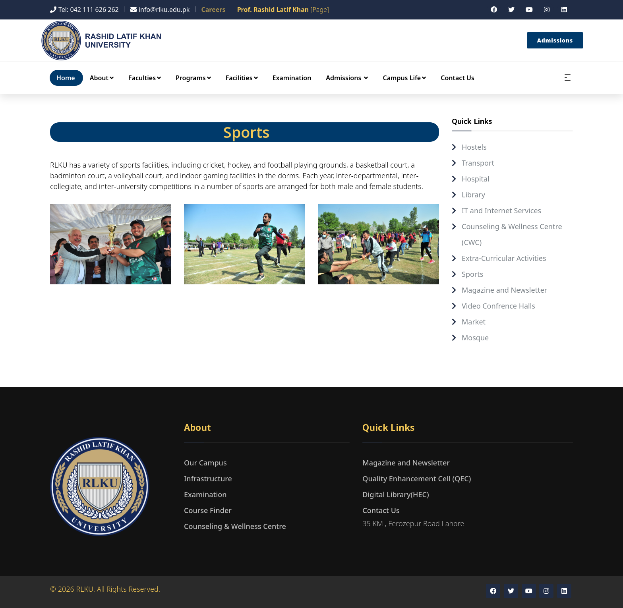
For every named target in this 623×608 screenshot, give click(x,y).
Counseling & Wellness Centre (235, 526)
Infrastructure (208, 478)
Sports (472, 274)
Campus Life (404, 77)
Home (65, 77)
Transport (478, 163)
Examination (292, 77)
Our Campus (205, 462)
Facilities (242, 77)
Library (473, 194)
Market (474, 321)
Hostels (474, 147)
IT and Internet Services (501, 210)
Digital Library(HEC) (395, 494)
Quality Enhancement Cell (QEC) (416, 478)
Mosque (475, 337)
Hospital (475, 178)
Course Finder (208, 510)
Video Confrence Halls (498, 306)
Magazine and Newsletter (504, 290)
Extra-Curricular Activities (504, 258)
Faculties (144, 77)
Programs (193, 77)
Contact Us (457, 77)
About (102, 77)
